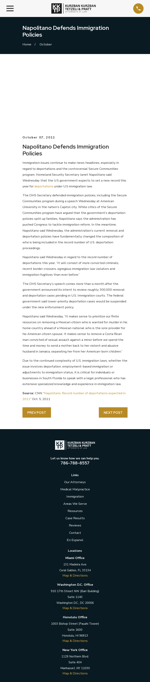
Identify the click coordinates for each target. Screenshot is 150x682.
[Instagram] (84, 626)
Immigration (75, 431)
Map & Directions (75, 510)
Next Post (113, 347)
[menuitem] (27, 674)
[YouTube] (93, 626)
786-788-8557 (75, 398)
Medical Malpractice (75, 424)
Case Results (75, 453)
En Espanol (75, 475)
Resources (75, 446)
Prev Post (36, 347)
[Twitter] (65, 626)
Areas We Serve (75, 439)
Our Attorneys (75, 417)
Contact (75, 467)
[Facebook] (56, 626)
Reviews (75, 460)
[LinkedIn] (75, 626)
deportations (43, 121)
